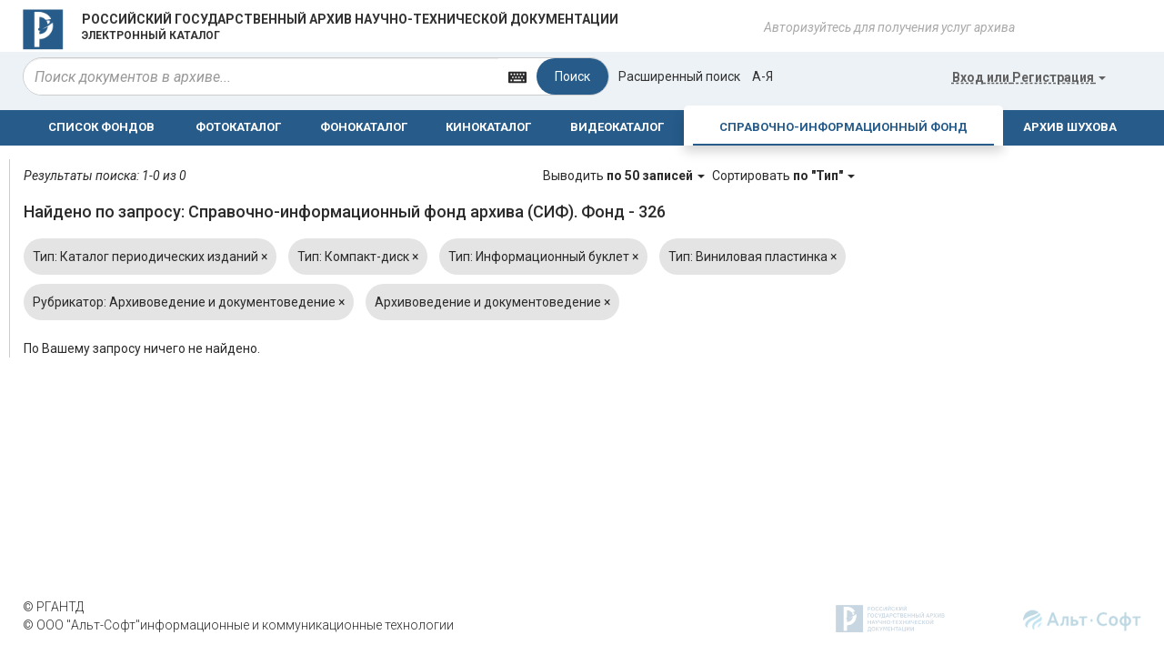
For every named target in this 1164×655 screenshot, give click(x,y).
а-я (762, 76)
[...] (261, 76)
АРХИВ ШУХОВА (1070, 127)
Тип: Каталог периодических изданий (150, 256)
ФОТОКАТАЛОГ (238, 127)
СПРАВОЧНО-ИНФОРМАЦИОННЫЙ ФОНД (843, 127)
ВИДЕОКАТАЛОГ (617, 127)
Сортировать (783, 175)
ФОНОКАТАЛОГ (363, 127)
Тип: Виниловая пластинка (752, 256)
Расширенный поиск (679, 76)
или (1029, 77)
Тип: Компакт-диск (357, 256)
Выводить (625, 175)
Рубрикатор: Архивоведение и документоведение (189, 302)
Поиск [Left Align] (572, 76)
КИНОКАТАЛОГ (488, 127)
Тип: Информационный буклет (543, 256)
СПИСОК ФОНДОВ (101, 127)
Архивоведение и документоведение (492, 302)
